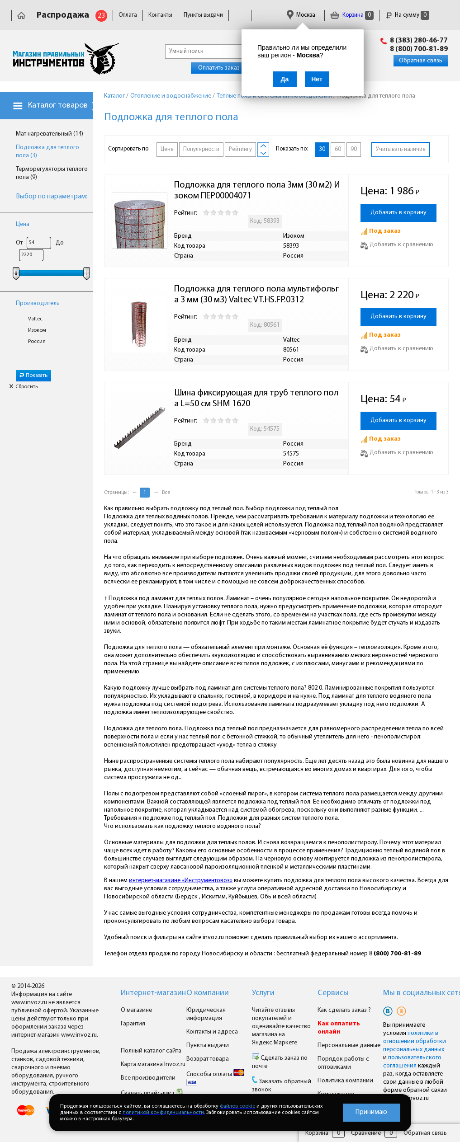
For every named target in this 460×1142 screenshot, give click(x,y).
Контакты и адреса (212, 1032)
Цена (22, 224)
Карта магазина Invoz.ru (153, 1064)
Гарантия (133, 1023)
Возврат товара (207, 1059)
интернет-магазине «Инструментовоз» (180, 880)
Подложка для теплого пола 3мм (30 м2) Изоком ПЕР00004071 (257, 191)
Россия (37, 341)
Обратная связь (420, 60)
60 (338, 149)
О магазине (136, 1010)
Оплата (128, 15)
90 (354, 149)
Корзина (352, 15)
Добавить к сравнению (396, 244)
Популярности (201, 149)
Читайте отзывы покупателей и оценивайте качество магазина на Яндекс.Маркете (281, 1026)
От (19, 243)
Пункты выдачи (203, 15)
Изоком (37, 330)
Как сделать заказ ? (344, 1010)
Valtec (35, 319)
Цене (167, 149)
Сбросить (23, 387)
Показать (33, 375)
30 (322, 149)
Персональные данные (349, 1045)
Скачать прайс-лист (152, 1093)
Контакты (160, 15)
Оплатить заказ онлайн (229, 68)
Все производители (148, 1078)
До (60, 243)
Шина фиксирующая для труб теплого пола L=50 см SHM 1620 (256, 399)
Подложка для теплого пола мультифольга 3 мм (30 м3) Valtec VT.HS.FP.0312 (256, 295)
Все (166, 492)
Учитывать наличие (401, 149)
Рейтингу (240, 149)
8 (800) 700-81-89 (419, 49)
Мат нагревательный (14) (49, 134)
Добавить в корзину (398, 212)
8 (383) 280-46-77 (419, 40)
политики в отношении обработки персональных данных (414, 1041)
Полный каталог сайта (151, 1051)
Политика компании (345, 1080)
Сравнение (366, 1133)
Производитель (38, 303)
